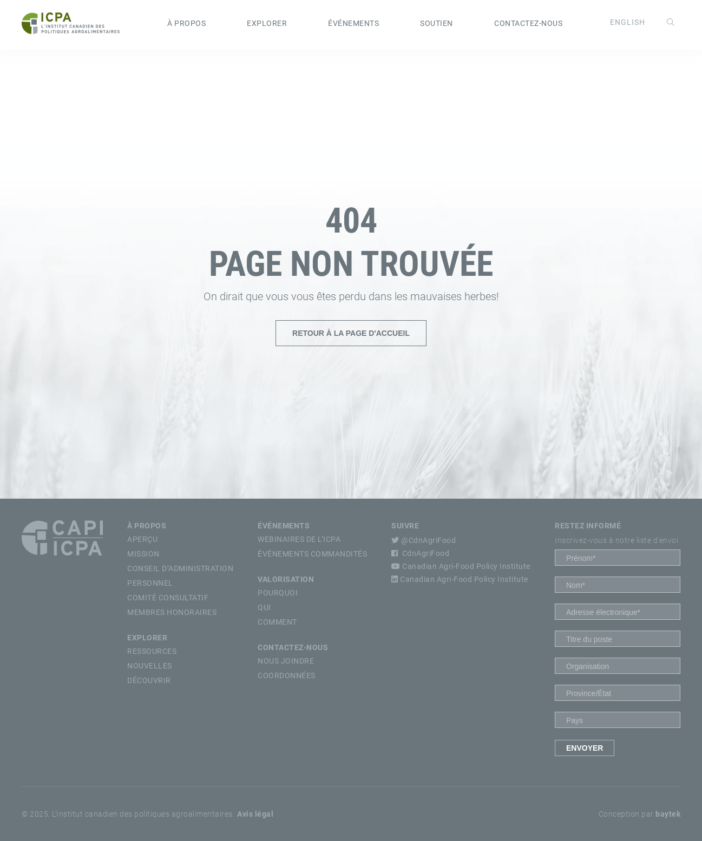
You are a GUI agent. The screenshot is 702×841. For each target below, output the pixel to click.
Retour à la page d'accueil (351, 333)
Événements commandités (312, 553)
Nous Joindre (286, 661)
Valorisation (286, 579)
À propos (186, 23)
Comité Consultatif (167, 597)
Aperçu (142, 539)
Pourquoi (278, 592)
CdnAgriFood (420, 553)
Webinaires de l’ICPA (299, 539)
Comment (277, 622)
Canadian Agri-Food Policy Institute (460, 566)
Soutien (436, 23)
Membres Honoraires (171, 612)
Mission (143, 553)
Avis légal (255, 814)
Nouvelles (149, 665)
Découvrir (149, 680)
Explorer (267, 23)
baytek (667, 814)
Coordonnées (287, 675)
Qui (264, 607)
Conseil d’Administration (180, 568)
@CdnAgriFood (423, 540)
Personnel (150, 583)
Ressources (151, 651)
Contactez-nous (528, 23)
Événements (353, 23)
